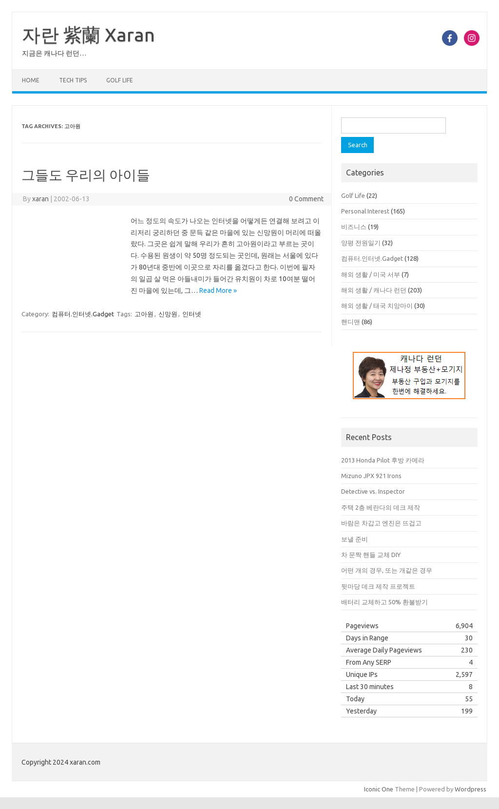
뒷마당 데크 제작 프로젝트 (378, 586)
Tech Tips (73, 80)
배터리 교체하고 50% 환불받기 (384, 601)
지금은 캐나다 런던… (54, 53)
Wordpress (470, 789)
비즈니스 (353, 226)
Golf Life (119, 80)
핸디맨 (350, 321)
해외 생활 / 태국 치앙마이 (377, 305)
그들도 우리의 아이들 (85, 174)
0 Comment (306, 199)
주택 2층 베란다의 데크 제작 (380, 507)
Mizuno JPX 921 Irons (371, 475)
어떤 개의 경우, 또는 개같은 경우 (386, 570)
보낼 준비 (354, 539)
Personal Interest (365, 211)
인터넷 (191, 313)
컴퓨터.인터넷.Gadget (83, 313)
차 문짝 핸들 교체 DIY (371, 554)
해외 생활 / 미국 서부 (370, 274)
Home (30, 80)
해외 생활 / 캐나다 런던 (373, 290)
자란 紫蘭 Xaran (88, 34)
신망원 (167, 313)
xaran (40, 199)
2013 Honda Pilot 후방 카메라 (382, 460)
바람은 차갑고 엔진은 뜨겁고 (381, 523)
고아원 (144, 313)
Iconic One (378, 789)
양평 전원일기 (361, 242)
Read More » (218, 290)
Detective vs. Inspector (373, 491)
